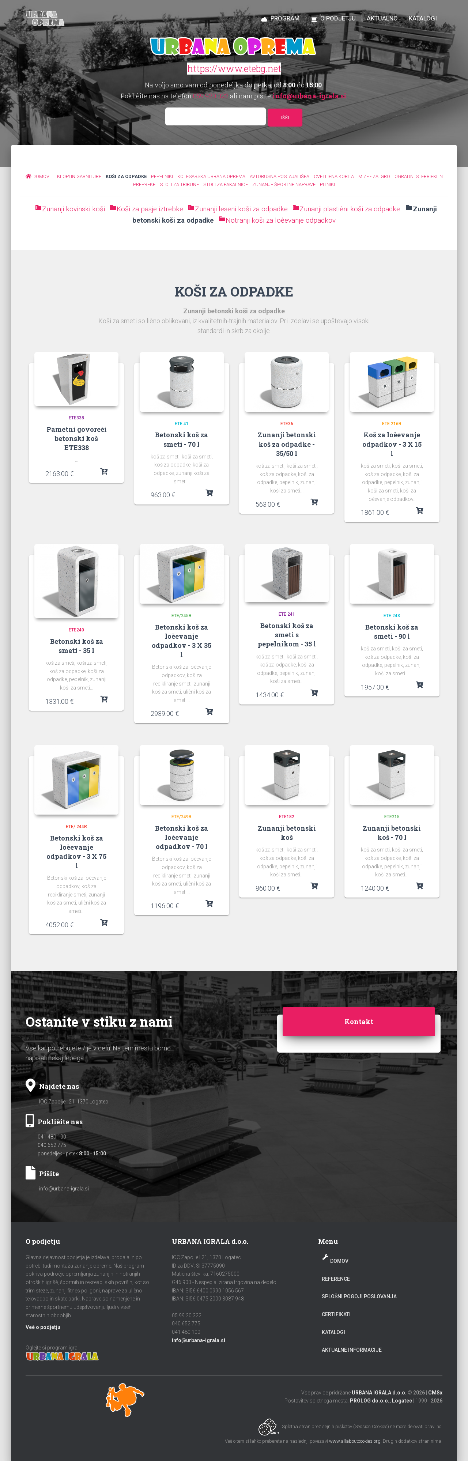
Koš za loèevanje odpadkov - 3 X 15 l (392, 443)
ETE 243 (392, 615)
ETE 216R (391, 423)
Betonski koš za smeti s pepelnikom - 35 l (287, 634)
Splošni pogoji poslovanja (359, 1296)
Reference (336, 1279)
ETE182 (286, 816)
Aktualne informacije (352, 1350)
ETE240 (76, 630)
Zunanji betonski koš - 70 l (392, 833)
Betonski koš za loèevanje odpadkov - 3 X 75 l (76, 852)
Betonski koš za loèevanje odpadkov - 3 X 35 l (181, 641)
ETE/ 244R (76, 826)
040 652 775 (52, 1145)
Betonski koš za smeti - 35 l (76, 646)
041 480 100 (52, 1137)
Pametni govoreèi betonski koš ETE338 (76, 438)
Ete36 (286, 423)
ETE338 (76, 417)
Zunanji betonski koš (287, 833)
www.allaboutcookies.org (355, 1441)
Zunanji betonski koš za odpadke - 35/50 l (287, 443)
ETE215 (392, 816)
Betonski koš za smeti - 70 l (181, 439)
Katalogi (333, 1332)
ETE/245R (181, 615)
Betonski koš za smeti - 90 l (391, 632)
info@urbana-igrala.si (64, 1189)
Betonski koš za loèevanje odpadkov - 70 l (181, 837)
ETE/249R (181, 816)
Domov (339, 1261)
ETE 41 (182, 423)
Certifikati (336, 1314)
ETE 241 (287, 614)
